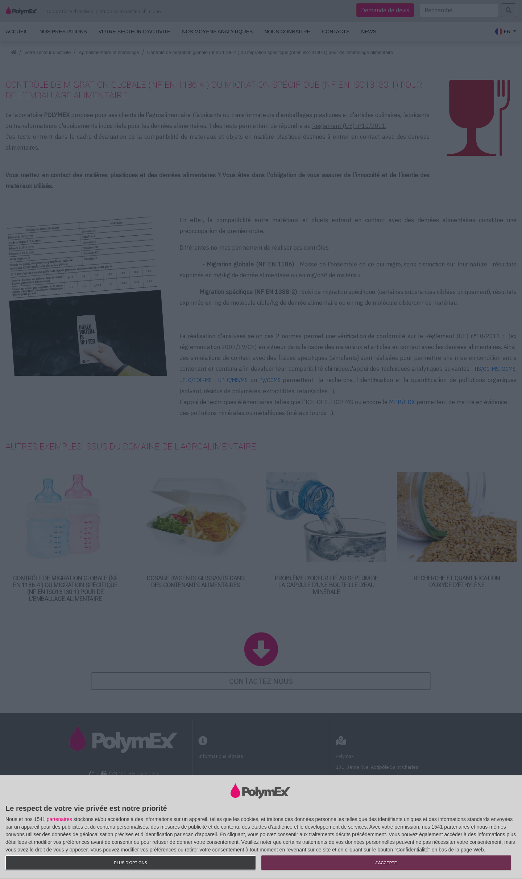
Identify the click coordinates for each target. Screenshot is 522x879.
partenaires (59, 819)
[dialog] (261, 827)
